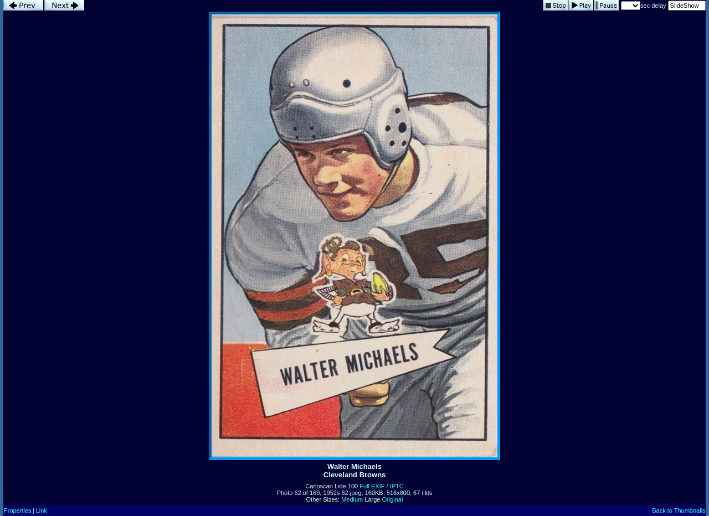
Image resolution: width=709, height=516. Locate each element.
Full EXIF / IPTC (381, 486)
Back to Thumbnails (678, 510)
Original (392, 499)
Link (41, 510)
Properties (17, 510)
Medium (352, 499)
